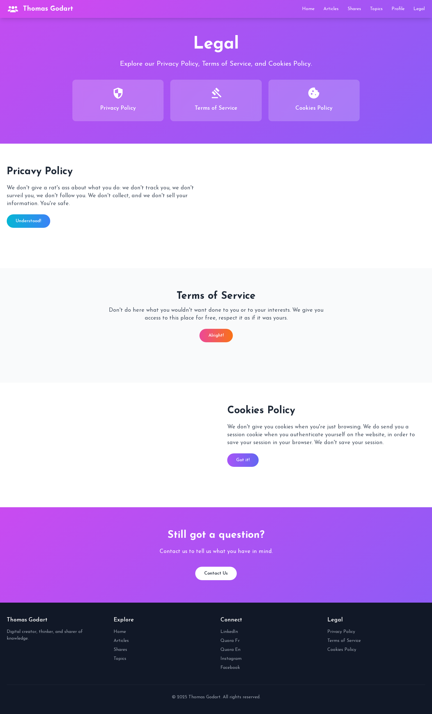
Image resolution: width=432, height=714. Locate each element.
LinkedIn (229, 632)
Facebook (230, 667)
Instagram (231, 658)
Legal (419, 9)
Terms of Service (344, 641)
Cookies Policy (341, 650)
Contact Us (216, 573)
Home (308, 9)
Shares (354, 9)
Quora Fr (230, 641)
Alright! (216, 335)
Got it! (243, 460)
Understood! (28, 221)
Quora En (230, 650)
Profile (398, 9)
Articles (331, 9)
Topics (376, 9)
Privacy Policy (341, 632)
